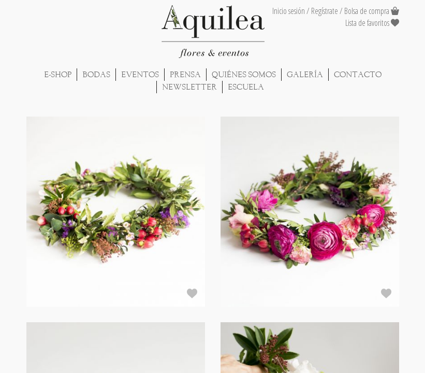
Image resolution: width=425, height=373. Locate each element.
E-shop (57, 74)
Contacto (358, 74)
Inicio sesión (288, 11)
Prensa (185, 74)
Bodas (96, 74)
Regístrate (324, 11)
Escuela (246, 87)
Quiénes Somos (244, 74)
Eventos (140, 74)
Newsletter (189, 87)
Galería (305, 74)
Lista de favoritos (372, 22)
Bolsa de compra (366, 11)
